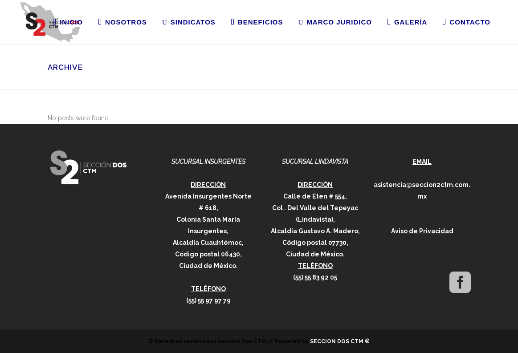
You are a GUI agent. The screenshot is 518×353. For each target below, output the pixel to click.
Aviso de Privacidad (422, 231)
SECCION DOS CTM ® (340, 341)
